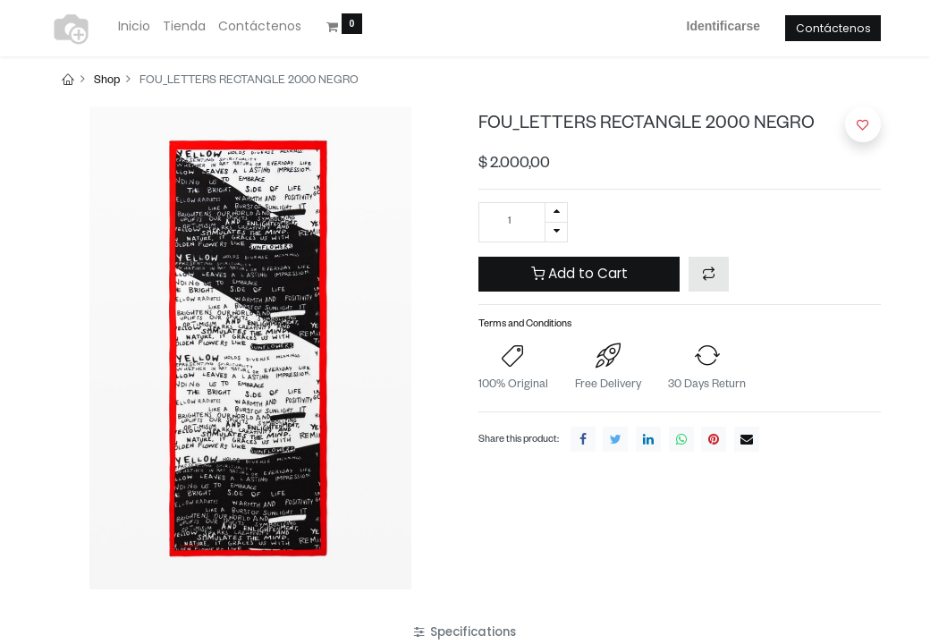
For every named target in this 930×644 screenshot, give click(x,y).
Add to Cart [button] (579, 273)
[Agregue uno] (556, 212)
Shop (107, 81)
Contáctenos (833, 28)
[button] (709, 274)
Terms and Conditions (524, 325)
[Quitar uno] (556, 232)
